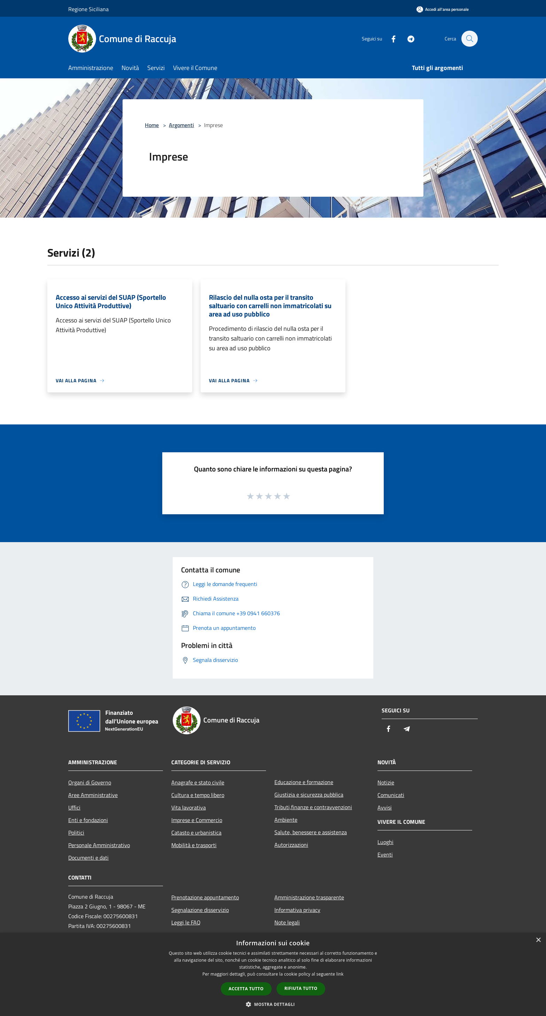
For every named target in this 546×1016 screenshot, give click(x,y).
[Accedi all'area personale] (442, 9)
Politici (76, 832)
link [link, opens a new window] (340, 974)
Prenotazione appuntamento (205, 897)
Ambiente (285, 819)
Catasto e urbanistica (196, 832)
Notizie (385, 782)
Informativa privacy (297, 910)
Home (152, 125)
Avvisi (384, 807)
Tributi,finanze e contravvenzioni (313, 807)
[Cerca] (469, 38)
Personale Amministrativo (99, 845)
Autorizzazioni (291, 845)
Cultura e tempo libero (197, 795)
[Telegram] (407, 38)
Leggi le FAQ (186, 922)
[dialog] (273, 974)
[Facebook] (390, 38)
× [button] (538, 940)
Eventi (385, 854)
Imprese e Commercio (196, 820)
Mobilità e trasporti (194, 845)
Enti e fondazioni (88, 820)
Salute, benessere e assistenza (310, 832)
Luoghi (385, 842)
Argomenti (181, 125)
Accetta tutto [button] (246, 989)
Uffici (74, 807)
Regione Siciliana (88, 9)
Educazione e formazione (303, 782)
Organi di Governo (89, 782)
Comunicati (390, 795)
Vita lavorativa (188, 807)
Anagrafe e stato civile (197, 782)
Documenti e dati (88, 857)
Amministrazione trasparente (309, 897)
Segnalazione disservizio (200, 910)
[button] (273, 1004)
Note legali (287, 922)
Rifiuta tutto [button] (301, 988)
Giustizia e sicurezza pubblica (308, 794)
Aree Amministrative (93, 795)
